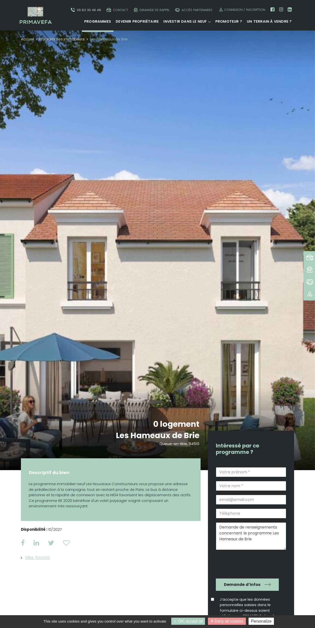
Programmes (97, 21)
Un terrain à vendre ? (269, 21)
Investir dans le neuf (185, 21)
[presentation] (247, 563)
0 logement (176, 424)
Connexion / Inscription (241, 10)
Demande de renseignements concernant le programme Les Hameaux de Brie (251, 536)
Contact (117, 10)
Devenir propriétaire (137, 21)
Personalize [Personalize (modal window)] (261, 621)
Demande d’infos (242, 584)
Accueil (27, 39)
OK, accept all (188, 621)
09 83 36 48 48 (86, 10)
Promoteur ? (228, 21)
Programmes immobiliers (62, 39)
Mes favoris (37, 557)
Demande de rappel (152, 10)
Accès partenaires (193, 10)
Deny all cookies (226, 621)
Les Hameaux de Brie (157, 435)
